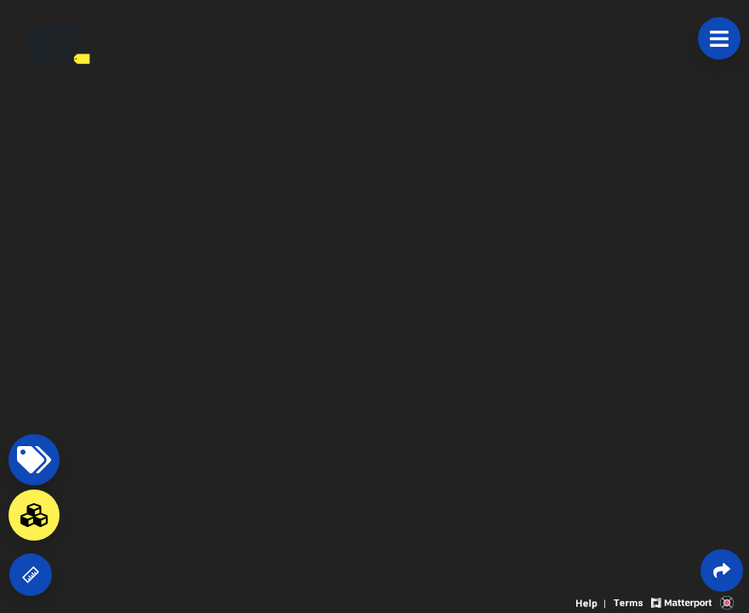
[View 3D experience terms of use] (630, 601)
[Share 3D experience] (721, 570)
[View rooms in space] (34, 515)
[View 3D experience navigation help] (592, 601)
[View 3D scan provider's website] (727, 601)
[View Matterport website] (681, 601)
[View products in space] (719, 38)
